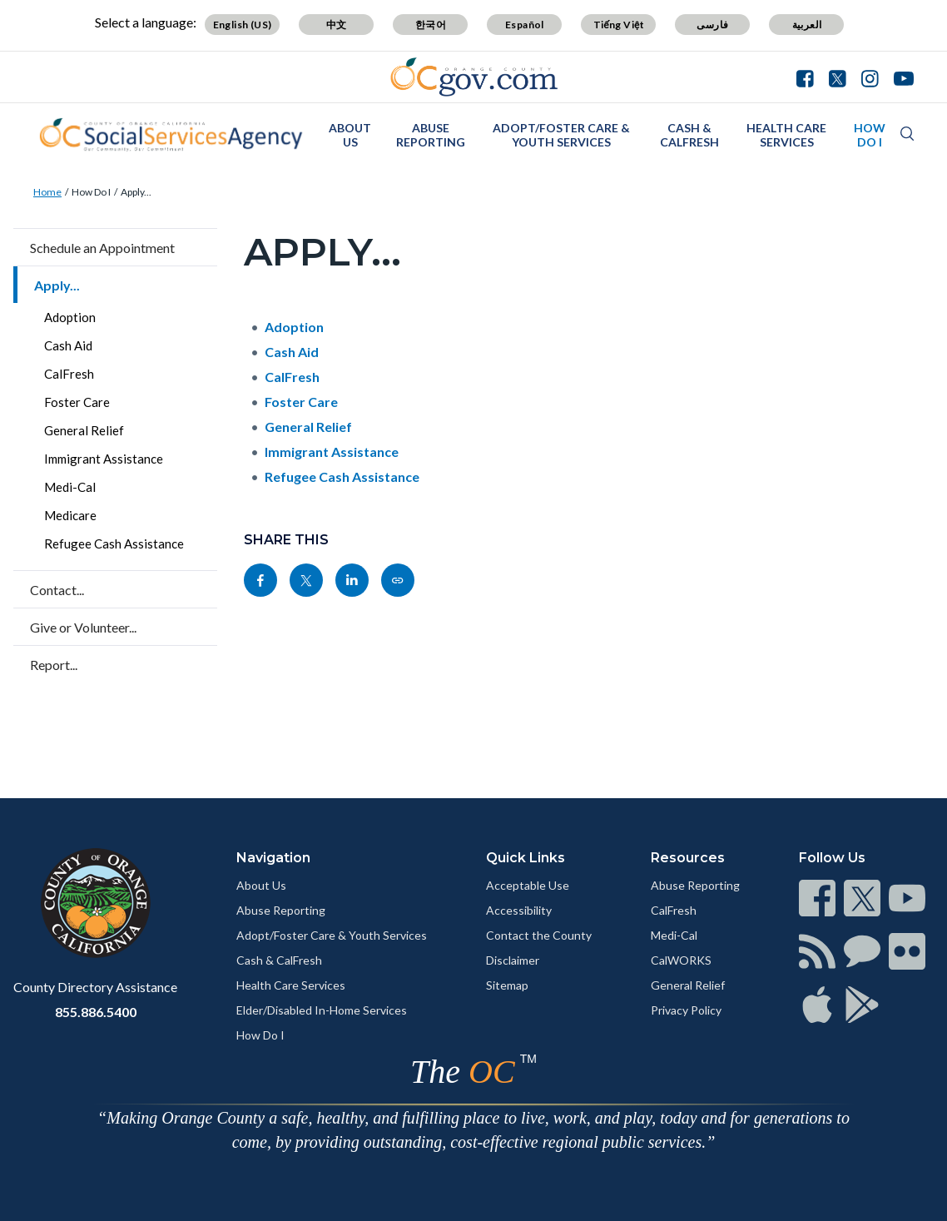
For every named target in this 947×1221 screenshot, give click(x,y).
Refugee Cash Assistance (114, 543)
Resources (688, 858)
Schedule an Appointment (102, 248)
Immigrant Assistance (103, 458)
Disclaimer (512, 960)
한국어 (430, 24)
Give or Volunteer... (83, 627)
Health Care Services (786, 135)
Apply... (136, 192)
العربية (807, 24)
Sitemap (507, 985)
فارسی (712, 24)
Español (524, 24)
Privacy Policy (686, 1010)
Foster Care (77, 402)
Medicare (70, 515)
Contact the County (539, 935)
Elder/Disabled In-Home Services (321, 1010)
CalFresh (69, 373)
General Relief (84, 430)
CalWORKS (681, 960)
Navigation (273, 858)
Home (47, 192)
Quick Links (525, 858)
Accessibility (519, 910)
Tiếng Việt (619, 24)
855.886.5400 (95, 1012)
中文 (336, 24)
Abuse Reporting (430, 135)
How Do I (869, 135)
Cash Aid (68, 345)
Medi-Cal (70, 486)
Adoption (70, 317)
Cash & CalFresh (689, 135)
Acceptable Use (527, 885)
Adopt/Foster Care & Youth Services (561, 135)
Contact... (57, 590)
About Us (350, 135)
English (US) (242, 24)
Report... (53, 665)
